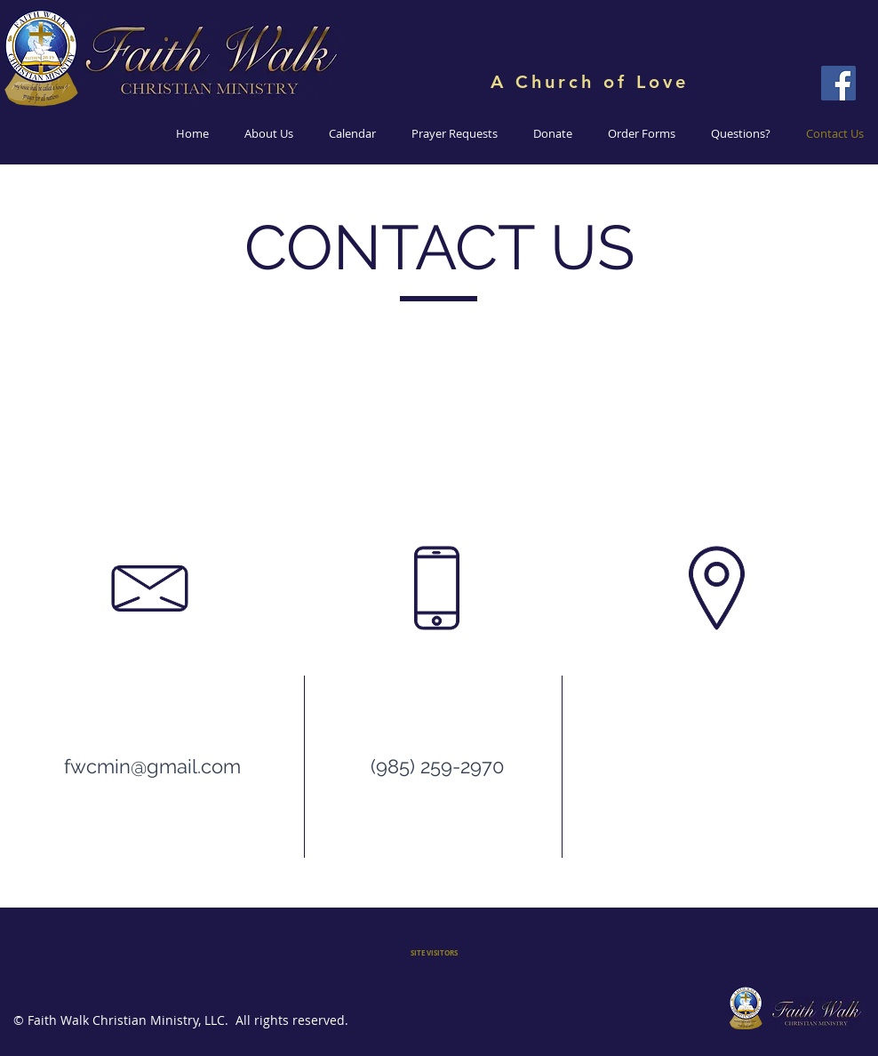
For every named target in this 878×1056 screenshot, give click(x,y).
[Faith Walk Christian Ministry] (838, 83)
